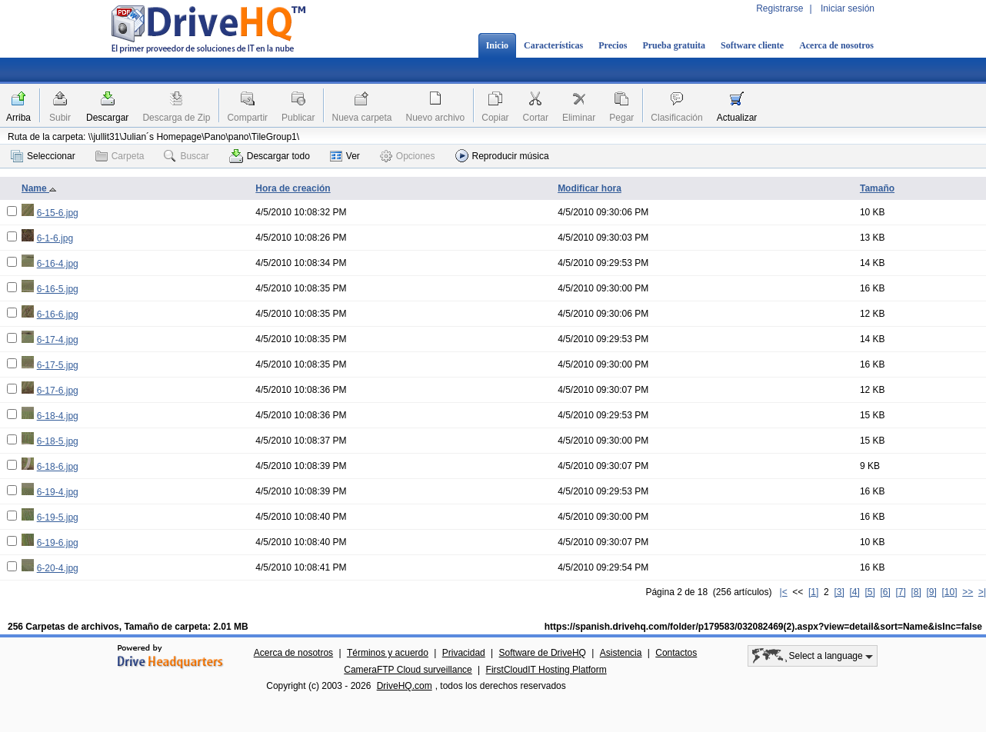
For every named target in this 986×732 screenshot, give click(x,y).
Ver (345, 156)
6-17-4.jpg (57, 339)
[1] (813, 592)
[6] (885, 592)
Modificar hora (589, 188)
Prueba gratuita (673, 45)
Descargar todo (269, 156)
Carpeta (120, 156)
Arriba (18, 117)
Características (553, 45)
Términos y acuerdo (387, 652)
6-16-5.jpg (57, 289)
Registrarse (779, 8)
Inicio (497, 45)
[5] (869, 592)
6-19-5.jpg (57, 517)
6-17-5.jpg (57, 365)
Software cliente (752, 45)
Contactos (676, 652)
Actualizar (737, 117)
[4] (854, 592)
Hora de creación (292, 188)
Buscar (186, 156)
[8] (916, 592)
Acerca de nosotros (836, 45)
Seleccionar (43, 156)
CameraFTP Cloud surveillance (408, 669)
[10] (950, 592)
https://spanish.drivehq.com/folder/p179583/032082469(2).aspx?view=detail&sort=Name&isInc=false (763, 626)
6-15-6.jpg (57, 213)
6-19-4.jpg (57, 492)
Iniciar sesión (847, 8)
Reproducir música (502, 155)
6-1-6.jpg (55, 238)
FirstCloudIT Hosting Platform (546, 669)
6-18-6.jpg (57, 466)
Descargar (107, 117)
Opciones (407, 156)
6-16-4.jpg (57, 263)
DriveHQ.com (404, 685)
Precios (612, 45)
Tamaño (877, 188)
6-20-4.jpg (57, 568)
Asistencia (621, 652)
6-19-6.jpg (57, 542)
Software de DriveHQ (542, 652)
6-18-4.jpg (57, 416)
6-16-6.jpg (57, 314)
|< (784, 592)
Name (39, 188)
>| (982, 592)
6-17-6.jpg (57, 390)
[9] (931, 592)
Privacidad (463, 652)
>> (967, 592)
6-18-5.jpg (57, 441)
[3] (839, 592)
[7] (900, 592)
